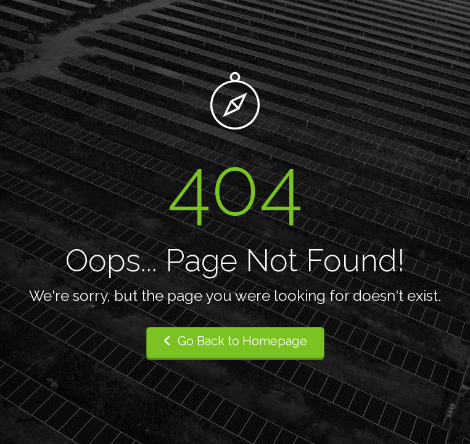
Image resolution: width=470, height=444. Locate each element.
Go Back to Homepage (235, 341)
